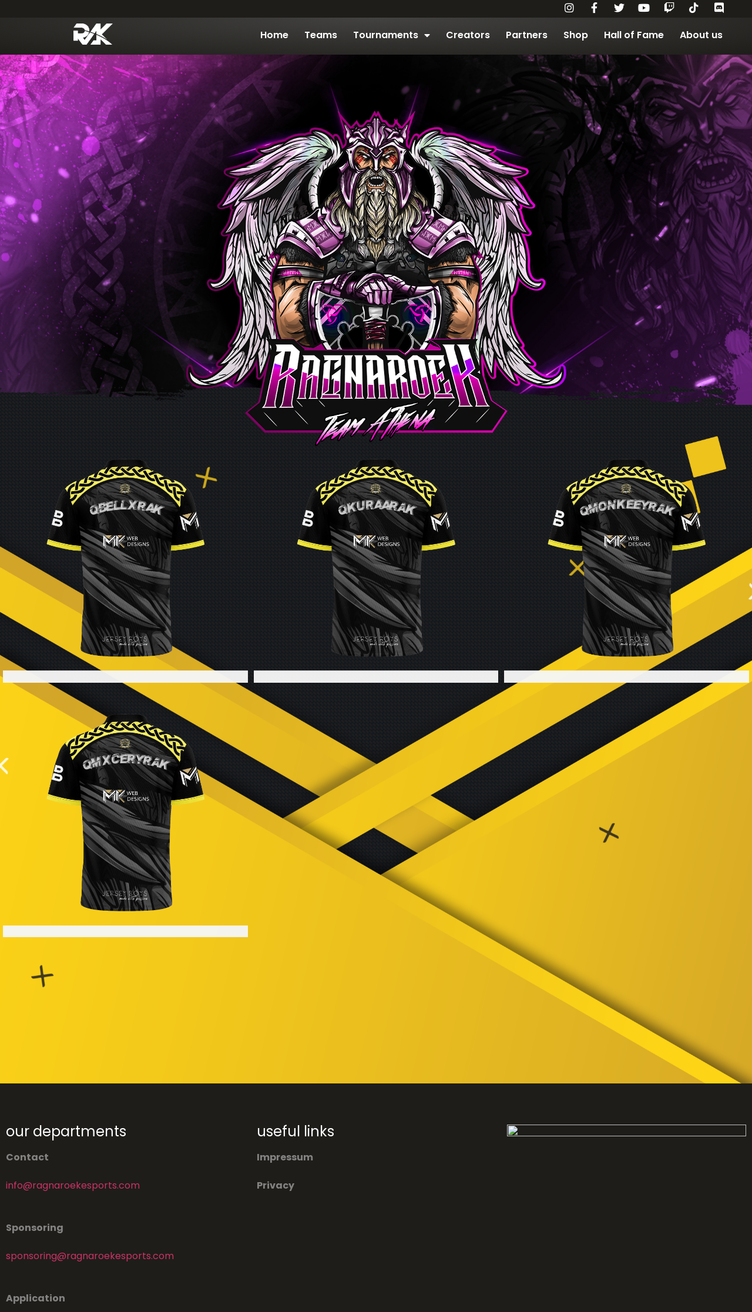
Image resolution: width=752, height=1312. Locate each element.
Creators (468, 35)
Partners (527, 35)
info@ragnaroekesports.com (73, 1185)
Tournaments (391, 35)
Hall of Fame (634, 35)
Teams (320, 35)
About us (701, 35)
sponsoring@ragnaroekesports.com (90, 1256)
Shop (575, 35)
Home (274, 35)
